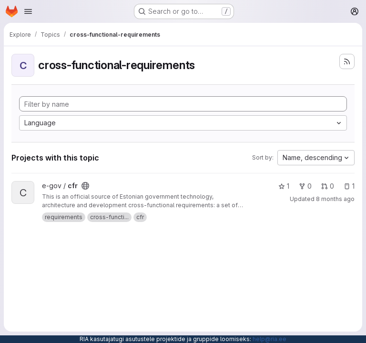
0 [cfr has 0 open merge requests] (327, 186)
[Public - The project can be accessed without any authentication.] (85, 186)
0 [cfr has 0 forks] (305, 186)
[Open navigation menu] (28, 11)
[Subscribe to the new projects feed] (347, 61)
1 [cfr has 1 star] (283, 186)
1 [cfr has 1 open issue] (349, 186)
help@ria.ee (269, 339)
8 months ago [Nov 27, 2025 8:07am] (335, 198)
